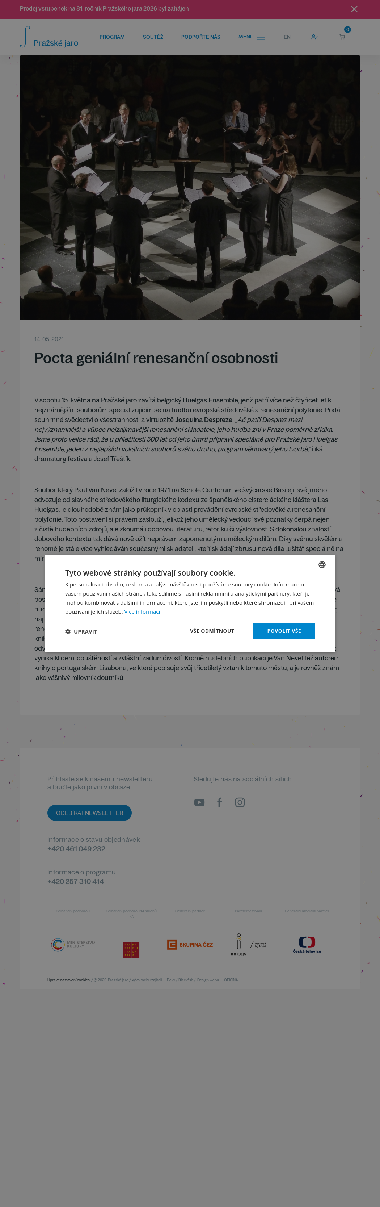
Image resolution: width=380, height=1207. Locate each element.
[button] (81, 631)
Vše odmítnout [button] (212, 630)
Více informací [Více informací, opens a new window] (142, 611)
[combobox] (322, 564)
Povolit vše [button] (284, 630)
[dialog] (190, 603)
